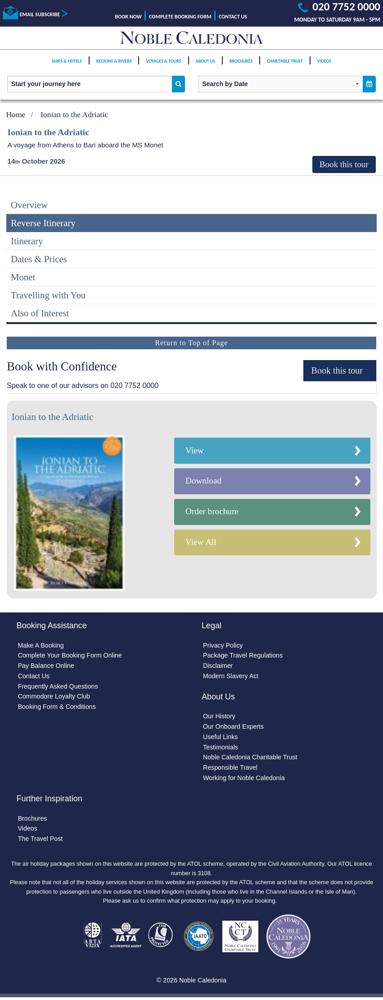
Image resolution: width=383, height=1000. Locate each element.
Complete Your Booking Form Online (70, 655)
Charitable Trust (285, 64)
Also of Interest (40, 313)
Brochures (241, 64)
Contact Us (233, 17)
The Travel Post (40, 840)
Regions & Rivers (113, 64)
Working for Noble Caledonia (244, 779)
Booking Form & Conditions (57, 707)
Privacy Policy (223, 645)
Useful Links (220, 737)
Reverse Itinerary (43, 223)
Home (15, 114)
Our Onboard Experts (234, 727)
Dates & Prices (39, 259)
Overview (29, 205)
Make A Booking (41, 645)
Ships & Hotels (67, 64)
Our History (219, 717)
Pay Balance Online (46, 666)
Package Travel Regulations (243, 655)
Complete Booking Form (180, 17)
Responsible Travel (230, 768)
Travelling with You (48, 295)
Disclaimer (218, 666)
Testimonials (221, 748)
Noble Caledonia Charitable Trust (250, 758)
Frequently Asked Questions (58, 686)
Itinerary (27, 241)
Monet (23, 277)
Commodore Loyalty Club (54, 697)
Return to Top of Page (191, 343)
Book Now (128, 17)
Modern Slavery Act (231, 676)
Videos (324, 64)
